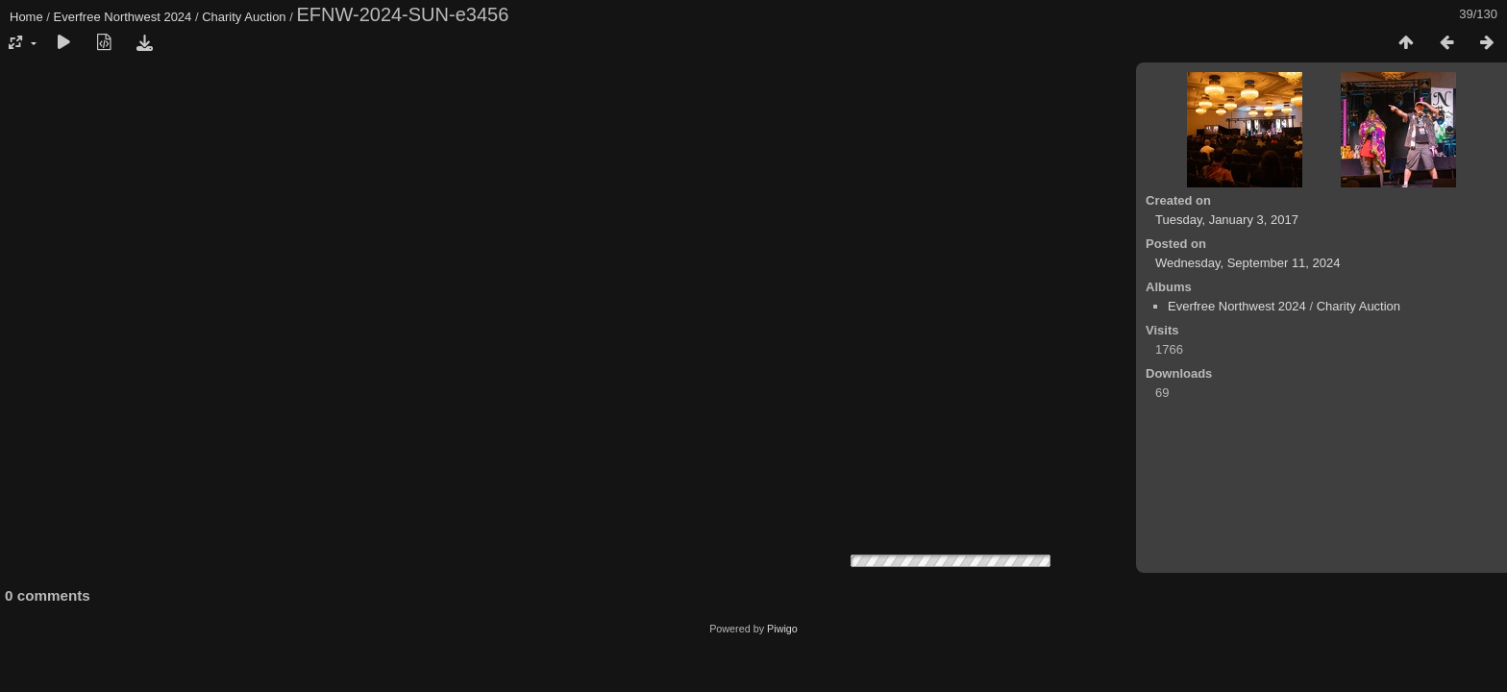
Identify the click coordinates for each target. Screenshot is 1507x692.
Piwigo (782, 628)
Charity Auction (243, 17)
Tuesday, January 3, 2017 (1226, 219)
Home (26, 17)
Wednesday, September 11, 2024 (1247, 263)
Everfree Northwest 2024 (123, 17)
